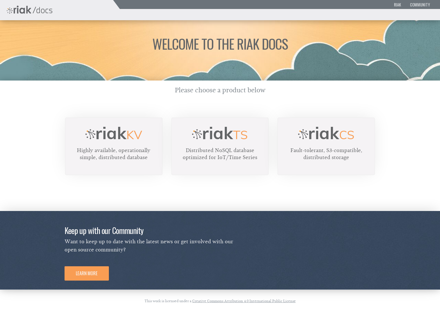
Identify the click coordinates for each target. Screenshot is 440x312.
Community (420, 5)
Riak (397, 5)
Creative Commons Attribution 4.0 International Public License (244, 301)
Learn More (87, 273)
